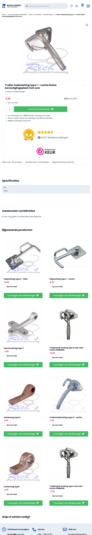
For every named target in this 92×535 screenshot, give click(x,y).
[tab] (12, 162)
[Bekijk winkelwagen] (82, 6)
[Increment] (12, 109)
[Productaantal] (9, 109)
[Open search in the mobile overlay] (46, 6)
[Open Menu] (88, 6)
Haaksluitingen (48, 14)
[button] (85, 85)
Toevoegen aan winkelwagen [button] (21, 295)
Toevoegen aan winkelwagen (39, 109)
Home (4, 14)
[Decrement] (6, 109)
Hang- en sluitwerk (35, 14)
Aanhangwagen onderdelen (17, 14)
